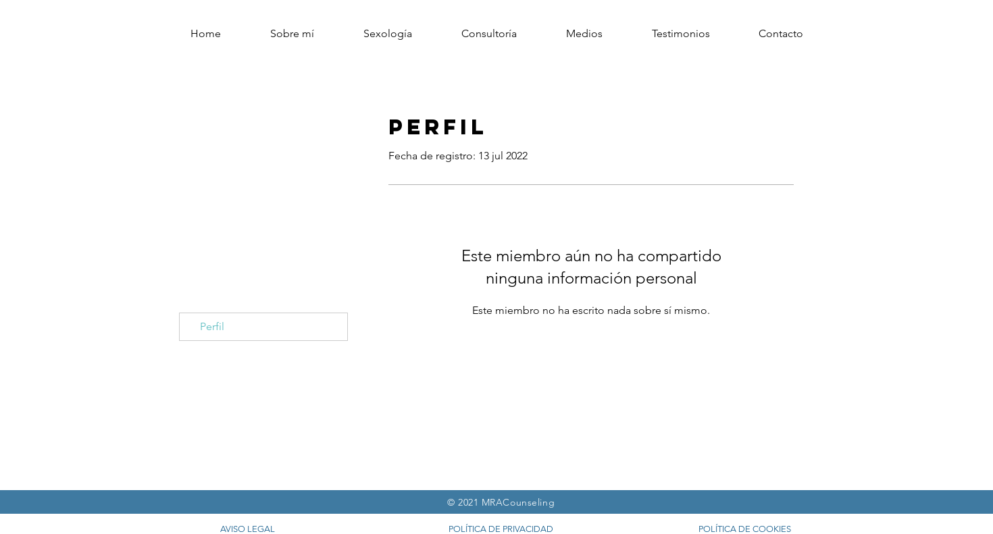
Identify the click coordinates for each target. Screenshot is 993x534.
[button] (781, 34)
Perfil (212, 326)
